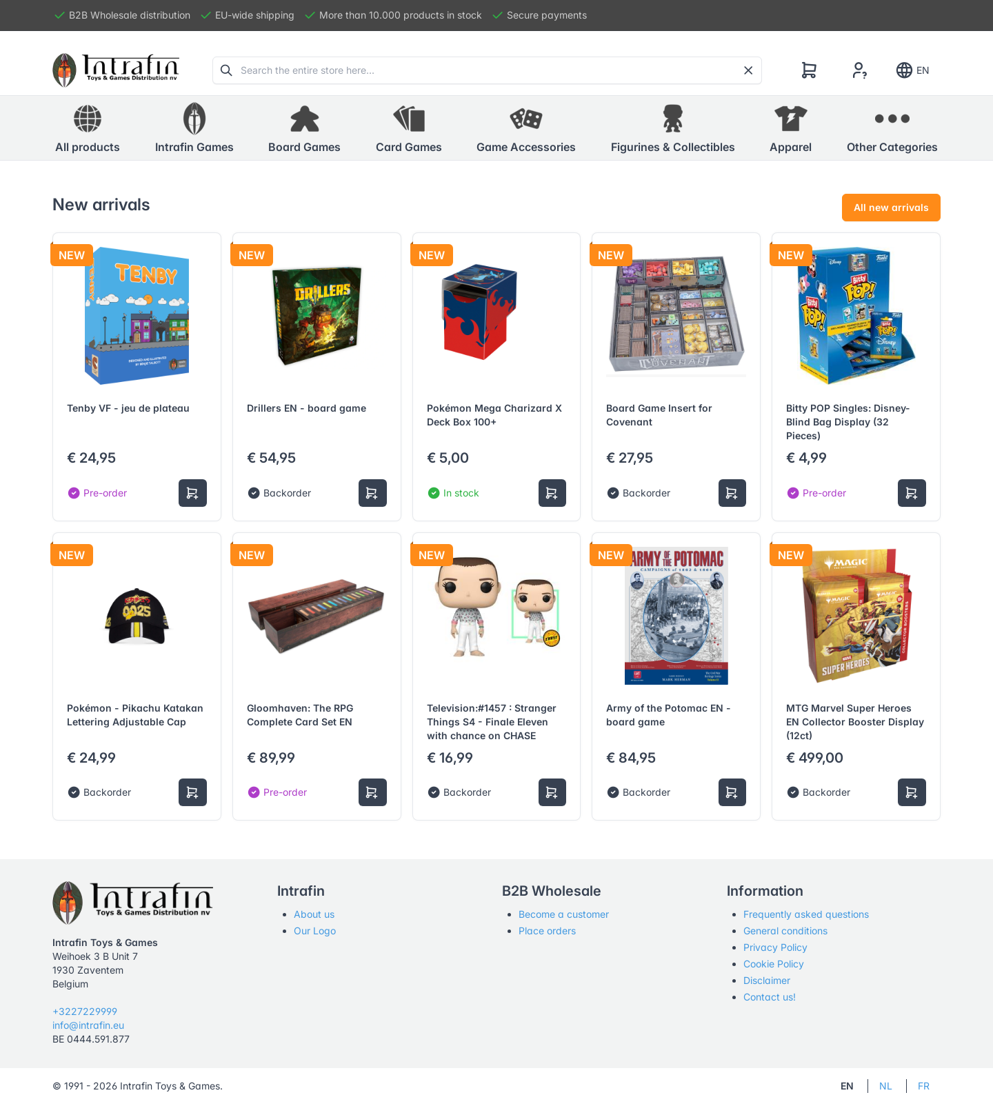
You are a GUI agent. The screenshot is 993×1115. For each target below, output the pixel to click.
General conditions (785, 930)
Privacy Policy (775, 947)
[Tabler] (115, 70)
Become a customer (564, 914)
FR (924, 1086)
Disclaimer (766, 980)
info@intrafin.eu (88, 1025)
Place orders (547, 930)
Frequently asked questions (806, 914)
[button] (194, 128)
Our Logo (315, 930)
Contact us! (769, 997)
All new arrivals (891, 207)
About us (314, 914)
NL (885, 1086)
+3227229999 (84, 1011)
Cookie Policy (773, 964)
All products (87, 127)
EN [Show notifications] (912, 70)
